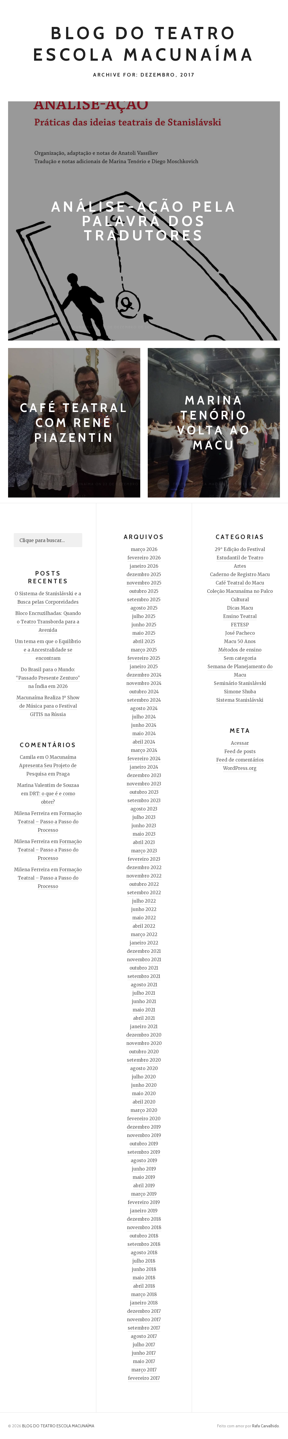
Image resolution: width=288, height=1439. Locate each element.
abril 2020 (144, 1102)
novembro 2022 (143, 876)
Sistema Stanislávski (239, 700)
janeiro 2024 (144, 767)
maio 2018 (143, 1278)
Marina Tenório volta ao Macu (214, 422)
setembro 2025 (144, 599)
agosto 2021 (144, 985)
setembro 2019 (143, 1152)
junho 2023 (144, 825)
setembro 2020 (144, 1060)
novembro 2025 (144, 583)
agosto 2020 (144, 1068)
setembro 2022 (144, 892)
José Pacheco (240, 633)
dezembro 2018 (144, 1219)
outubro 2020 (144, 1052)
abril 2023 (144, 842)
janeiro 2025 (144, 666)
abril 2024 (143, 742)
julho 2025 (144, 616)
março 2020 (143, 1110)
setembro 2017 (144, 1328)
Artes (240, 566)
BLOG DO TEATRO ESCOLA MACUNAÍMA (58, 1425)
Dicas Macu (240, 608)
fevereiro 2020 (144, 1118)
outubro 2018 (143, 1236)
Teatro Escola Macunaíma (61, 327)
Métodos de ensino (239, 650)
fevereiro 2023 (144, 859)
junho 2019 (144, 1169)
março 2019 (144, 1194)
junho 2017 (144, 1353)
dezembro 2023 (144, 775)
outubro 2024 (144, 692)
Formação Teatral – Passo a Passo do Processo (50, 822)
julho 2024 (144, 717)
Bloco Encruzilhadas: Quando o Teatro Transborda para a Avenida (48, 622)
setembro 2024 (144, 700)
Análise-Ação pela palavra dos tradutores (144, 220)
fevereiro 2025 (143, 658)
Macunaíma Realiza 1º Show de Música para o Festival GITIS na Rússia (48, 706)
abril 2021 (144, 1018)
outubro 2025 (144, 591)
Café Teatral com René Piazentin (74, 422)
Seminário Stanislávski (240, 683)
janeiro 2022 (144, 943)
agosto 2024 (144, 708)
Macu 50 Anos (240, 641)
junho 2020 (144, 1085)
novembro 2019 (144, 1135)
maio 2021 (143, 1010)
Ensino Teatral (240, 616)
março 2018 (144, 1294)
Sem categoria (240, 658)
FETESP (240, 625)
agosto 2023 (143, 809)
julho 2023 (144, 817)
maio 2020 (144, 1093)
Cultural (240, 599)
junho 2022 (143, 909)
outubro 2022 (144, 884)
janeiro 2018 (144, 1303)
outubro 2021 (143, 968)
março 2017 (144, 1370)
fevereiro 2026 (144, 558)
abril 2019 (144, 1185)
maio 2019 (143, 1177)
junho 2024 (143, 725)
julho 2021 (143, 993)
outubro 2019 (143, 1144)
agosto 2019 (144, 1160)
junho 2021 (144, 1001)
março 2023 (144, 851)
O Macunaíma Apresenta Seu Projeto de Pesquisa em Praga (48, 765)
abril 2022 (143, 926)
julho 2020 (144, 1077)
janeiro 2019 (144, 1211)
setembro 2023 (144, 800)
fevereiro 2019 (144, 1202)
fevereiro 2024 (144, 759)
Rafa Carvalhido (265, 1425)
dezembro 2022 (144, 867)
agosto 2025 (144, 608)
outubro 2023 (144, 792)
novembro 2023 (144, 784)
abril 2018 (144, 1286)
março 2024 (144, 750)
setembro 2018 (143, 1244)
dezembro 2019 (144, 1127)
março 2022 (144, 934)
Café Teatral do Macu (240, 583)
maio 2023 (144, 834)
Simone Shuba (240, 692)
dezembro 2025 (144, 574)
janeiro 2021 (144, 1026)
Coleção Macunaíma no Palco (240, 591)
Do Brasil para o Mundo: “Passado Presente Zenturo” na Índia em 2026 (48, 678)
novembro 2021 (144, 959)
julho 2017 (144, 1345)
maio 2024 (144, 733)
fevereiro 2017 (144, 1378)
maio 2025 (144, 633)
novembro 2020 (144, 1043)
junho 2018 (144, 1269)
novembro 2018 (144, 1227)
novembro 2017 (144, 1319)
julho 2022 (144, 901)
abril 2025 (144, 641)
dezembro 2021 (144, 951)
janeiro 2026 (144, 566)
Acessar (240, 743)
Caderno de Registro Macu (240, 574)
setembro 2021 (143, 976)
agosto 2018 (144, 1252)
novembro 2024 (143, 683)
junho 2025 (144, 625)
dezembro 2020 (143, 1035)
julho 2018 (143, 1261)
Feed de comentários (240, 760)
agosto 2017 (144, 1336)
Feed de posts (240, 751)
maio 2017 (144, 1361)
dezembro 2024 (144, 675)
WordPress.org (240, 768)
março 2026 (144, 549)
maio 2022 (144, 918)
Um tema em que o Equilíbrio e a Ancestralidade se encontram (48, 650)
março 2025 (144, 650)
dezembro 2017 (144, 1311)
